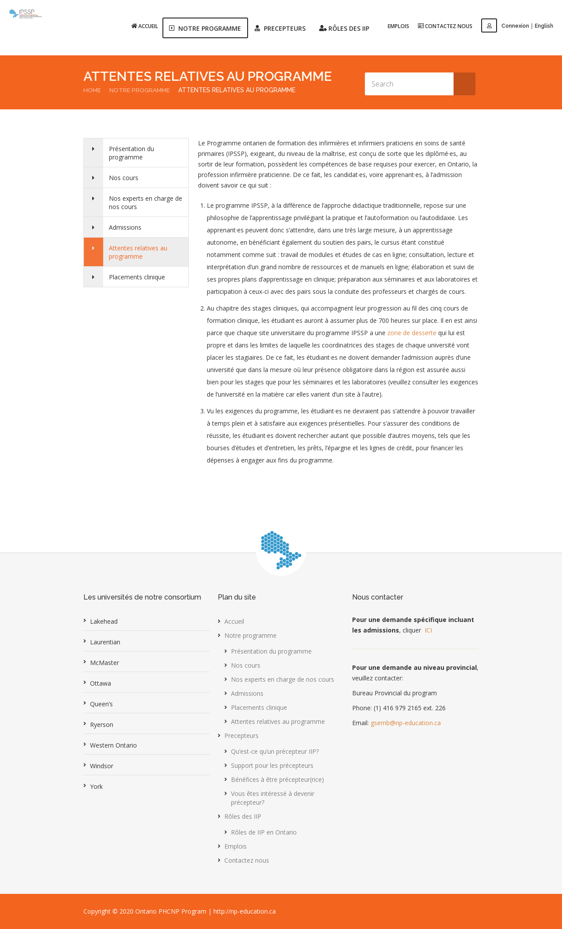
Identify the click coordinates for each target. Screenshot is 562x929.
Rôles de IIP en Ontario (264, 832)
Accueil (145, 25)
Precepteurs (241, 735)
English (544, 26)
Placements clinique (138, 277)
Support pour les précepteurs (272, 765)
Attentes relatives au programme (139, 252)
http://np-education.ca (244, 911)
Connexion (505, 26)
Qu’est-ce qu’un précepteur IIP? (275, 751)
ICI (428, 630)
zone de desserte (411, 333)
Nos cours (125, 178)
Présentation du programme (132, 153)
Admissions (126, 227)
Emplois (399, 26)
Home (92, 90)
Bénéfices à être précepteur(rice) (277, 779)
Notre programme (141, 90)
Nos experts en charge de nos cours (147, 202)
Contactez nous (445, 25)
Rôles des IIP (242, 816)
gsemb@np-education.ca (406, 723)
